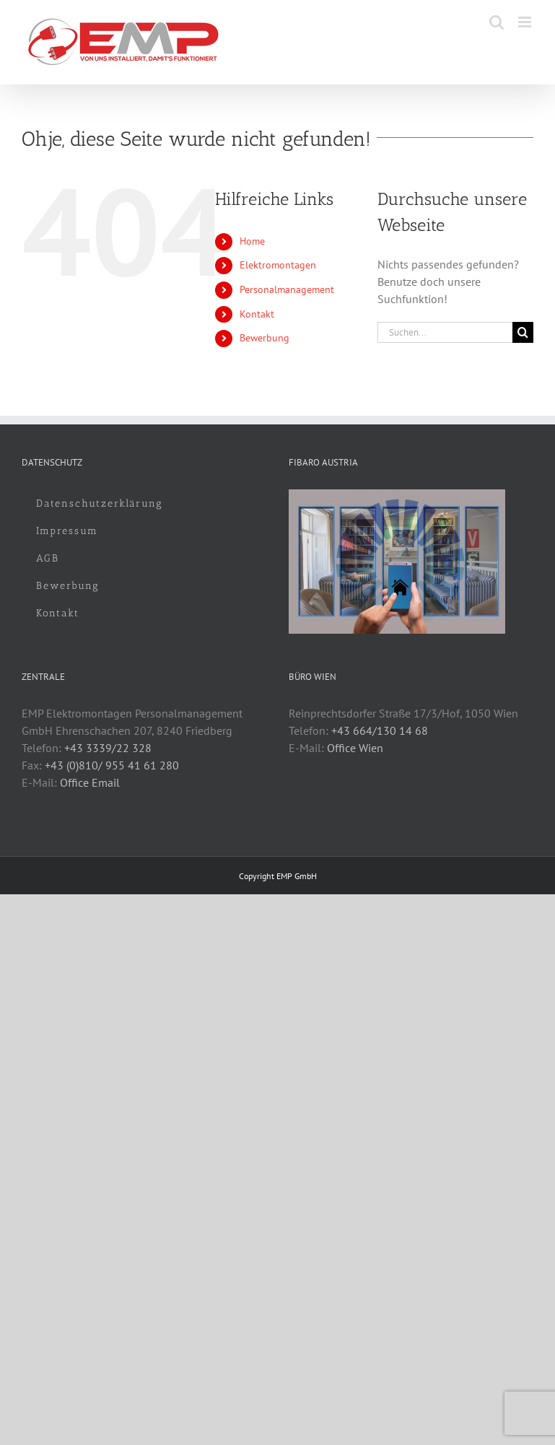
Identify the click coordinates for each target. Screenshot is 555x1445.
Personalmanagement (287, 289)
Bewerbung (264, 337)
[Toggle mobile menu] (525, 22)
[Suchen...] (444, 332)
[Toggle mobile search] (496, 22)
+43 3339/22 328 (108, 748)
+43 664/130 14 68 (379, 730)
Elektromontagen (278, 264)
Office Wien (355, 748)
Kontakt (257, 313)
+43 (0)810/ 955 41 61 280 (112, 765)
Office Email (90, 782)
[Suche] (522, 332)
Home (252, 241)
